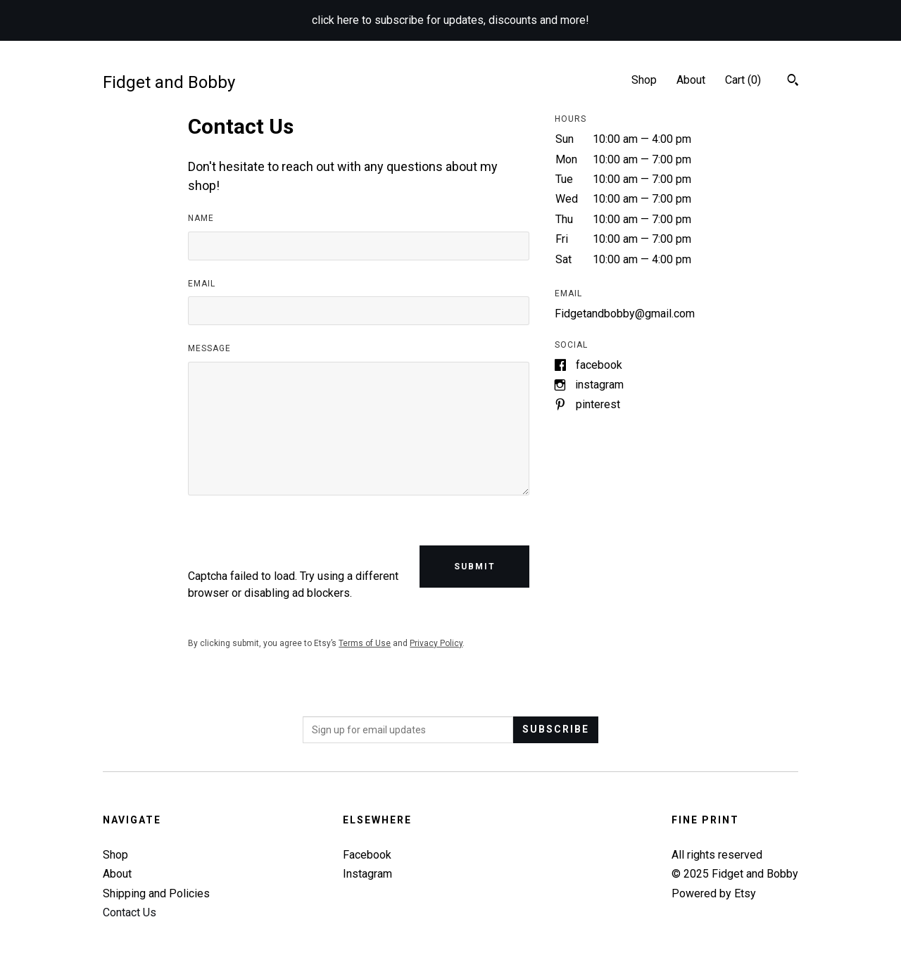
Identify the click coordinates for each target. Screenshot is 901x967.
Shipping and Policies (156, 893)
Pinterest (598, 404)
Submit (475, 566)
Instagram (599, 384)
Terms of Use (365, 643)
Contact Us (129, 912)
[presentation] (295, 540)
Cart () (743, 80)
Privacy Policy (436, 643)
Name (201, 218)
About (690, 80)
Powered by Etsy (714, 893)
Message (209, 348)
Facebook (599, 365)
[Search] (793, 81)
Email (201, 284)
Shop (644, 80)
